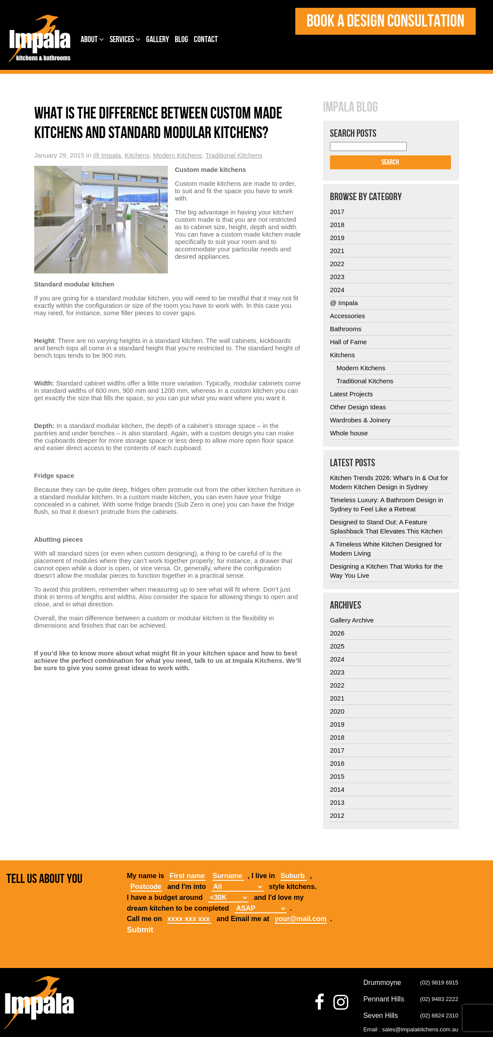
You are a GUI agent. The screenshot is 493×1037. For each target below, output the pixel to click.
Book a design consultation (385, 21)
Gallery (157, 39)
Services (125, 39)
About (92, 39)
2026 (337, 633)
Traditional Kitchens (234, 155)
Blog (181, 39)
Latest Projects (351, 394)
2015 (337, 776)
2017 (337, 211)
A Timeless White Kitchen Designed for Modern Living (386, 548)
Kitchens (137, 155)
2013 (337, 802)
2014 (337, 789)
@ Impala (107, 155)
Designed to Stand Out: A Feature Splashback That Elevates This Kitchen (386, 526)
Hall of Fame (348, 342)
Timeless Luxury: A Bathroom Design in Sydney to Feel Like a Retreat (386, 504)
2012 (337, 815)
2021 (337, 250)
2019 (337, 237)
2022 (337, 263)
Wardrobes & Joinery (360, 420)
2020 (337, 711)
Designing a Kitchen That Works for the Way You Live (386, 571)
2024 (337, 289)
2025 (337, 646)
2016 (337, 763)
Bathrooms (346, 328)
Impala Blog (350, 108)
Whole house (349, 433)
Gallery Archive (352, 620)
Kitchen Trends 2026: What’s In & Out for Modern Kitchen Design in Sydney (389, 482)
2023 (337, 276)
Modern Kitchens (177, 155)
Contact (206, 39)
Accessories (347, 315)
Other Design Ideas (358, 407)
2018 (337, 224)
